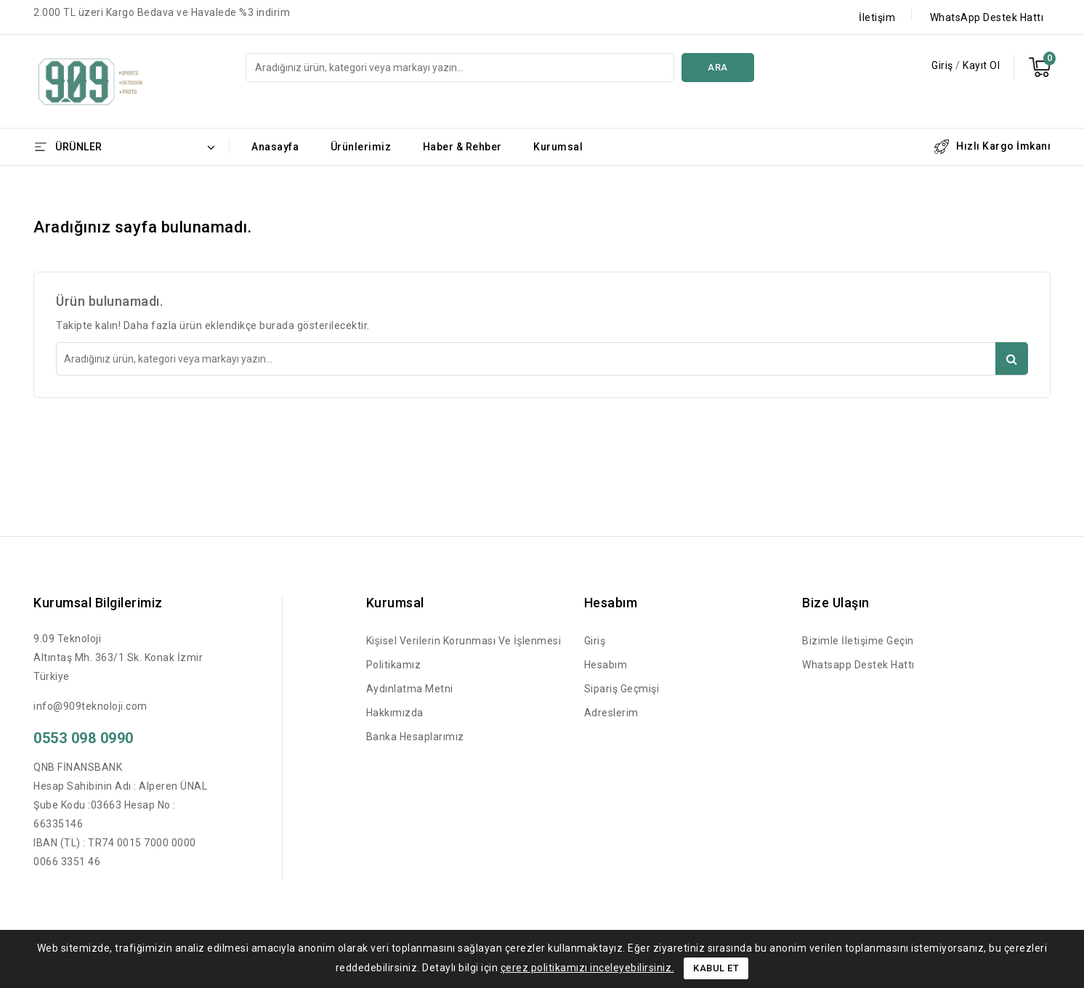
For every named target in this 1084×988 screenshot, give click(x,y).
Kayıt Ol (981, 65)
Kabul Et (716, 968)
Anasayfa (275, 147)
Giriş (943, 65)
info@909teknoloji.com (90, 706)
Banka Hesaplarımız (415, 736)
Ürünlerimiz (361, 147)
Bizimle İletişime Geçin (858, 641)
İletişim (877, 17)
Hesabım (606, 665)
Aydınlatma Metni (409, 689)
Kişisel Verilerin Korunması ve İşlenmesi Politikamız (464, 653)
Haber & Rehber (462, 147)
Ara (718, 67)
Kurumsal (558, 147)
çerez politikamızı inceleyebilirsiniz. (587, 967)
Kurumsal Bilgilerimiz (98, 602)
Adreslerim (611, 712)
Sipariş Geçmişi (622, 689)
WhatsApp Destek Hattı (987, 17)
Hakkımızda (395, 712)
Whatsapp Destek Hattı (858, 665)
